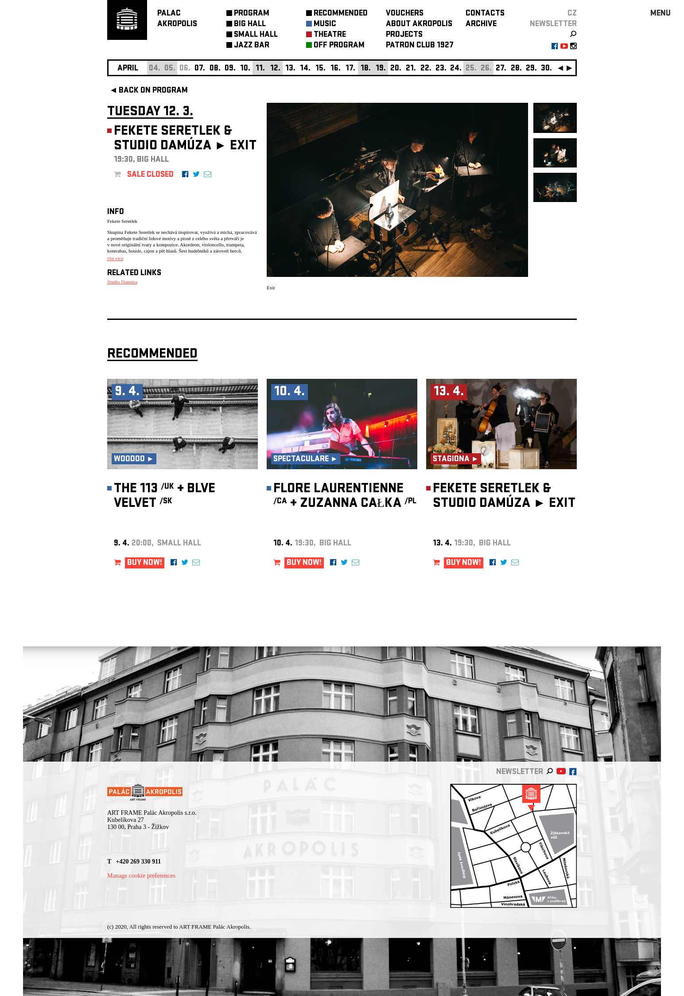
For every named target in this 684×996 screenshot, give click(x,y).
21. (411, 69)
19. (381, 69)
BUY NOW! (144, 563)
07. (199, 69)
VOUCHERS (405, 14)
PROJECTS (404, 35)
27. (501, 69)
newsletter (553, 24)
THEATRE (330, 35)
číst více (115, 258)
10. (245, 69)
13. (290, 69)
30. (546, 69)
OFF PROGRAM (339, 46)
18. (366, 69)
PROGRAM (251, 14)
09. (230, 69)
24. (456, 69)
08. (215, 69)
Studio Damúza (122, 281)
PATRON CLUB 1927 (420, 46)
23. (441, 69)
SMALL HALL (256, 35)
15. (320, 69)
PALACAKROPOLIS (177, 19)
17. (350, 69)
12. (275, 69)
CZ (572, 14)
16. (335, 69)
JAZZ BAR (251, 46)
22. (425, 69)
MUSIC (325, 24)
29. (531, 69)
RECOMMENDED (341, 14)
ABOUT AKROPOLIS (419, 24)
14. (305, 69)
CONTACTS (485, 14)
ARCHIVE (481, 24)
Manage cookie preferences (141, 875)
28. (516, 69)
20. (395, 69)
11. (260, 69)
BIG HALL (250, 24)
